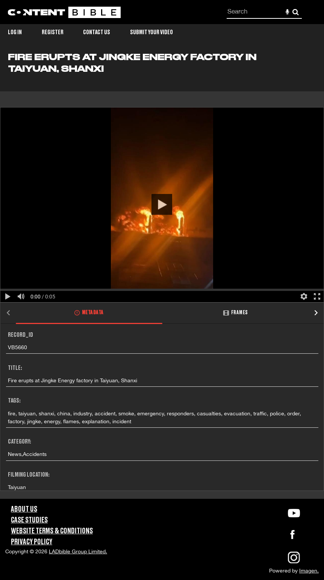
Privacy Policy (31, 542)
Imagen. (309, 571)
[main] (162, 275)
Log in (15, 32)
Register (53, 32)
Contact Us (96, 32)
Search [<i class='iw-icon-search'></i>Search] (295, 11)
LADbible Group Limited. (78, 551)
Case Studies (29, 520)
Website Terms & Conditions (52, 531)
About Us (24, 509)
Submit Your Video (151, 32)
